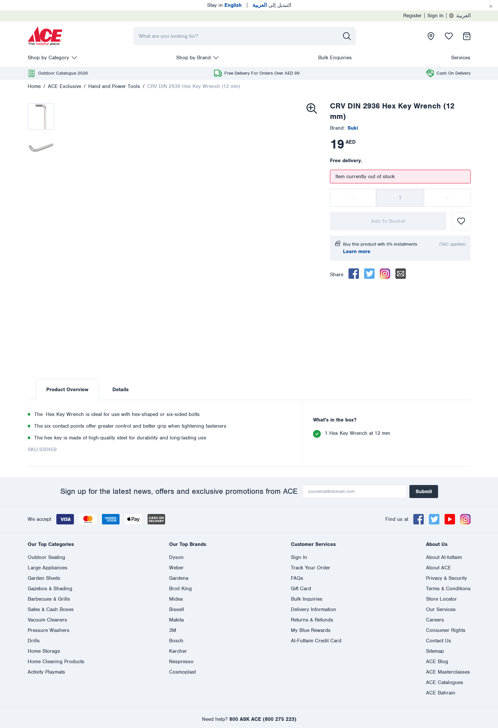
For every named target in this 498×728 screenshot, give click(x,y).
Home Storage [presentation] (44, 651)
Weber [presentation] (176, 567)
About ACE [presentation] (438, 567)
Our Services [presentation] (441, 609)
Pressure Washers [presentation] (48, 630)
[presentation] (45, 36)
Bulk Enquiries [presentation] (335, 57)
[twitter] (369, 273)
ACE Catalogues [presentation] (444, 682)
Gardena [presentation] (178, 578)
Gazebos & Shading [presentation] (50, 588)
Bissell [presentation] (176, 609)
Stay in (224, 5)
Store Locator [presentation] (441, 599)
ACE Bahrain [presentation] (440, 693)
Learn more (356, 251)
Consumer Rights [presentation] (445, 630)
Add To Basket (388, 221)
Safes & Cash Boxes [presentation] (51, 609)
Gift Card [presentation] (301, 588)
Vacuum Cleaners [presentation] (47, 620)
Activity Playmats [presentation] (46, 672)
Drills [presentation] (34, 640)
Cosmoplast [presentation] (182, 672)
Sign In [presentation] (435, 15)
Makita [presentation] (176, 620)
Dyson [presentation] (176, 557)
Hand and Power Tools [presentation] (114, 86)
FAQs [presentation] (297, 578)
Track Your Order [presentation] (310, 567)
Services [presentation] (460, 57)
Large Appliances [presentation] (47, 567)
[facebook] (354, 273)
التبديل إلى (271, 5)
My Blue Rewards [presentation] (311, 630)
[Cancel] (490, 6)
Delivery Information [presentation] (313, 609)
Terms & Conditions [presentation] (448, 588)
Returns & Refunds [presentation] (312, 620)
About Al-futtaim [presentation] (444, 557)
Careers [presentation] (435, 620)
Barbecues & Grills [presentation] (49, 599)
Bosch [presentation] (176, 640)
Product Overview (67, 389)
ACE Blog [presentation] (437, 661)
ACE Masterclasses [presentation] (448, 672)
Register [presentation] (412, 15)
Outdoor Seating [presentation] (46, 557)
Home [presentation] (34, 86)
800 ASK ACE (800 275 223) (262, 719)
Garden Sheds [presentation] (44, 578)
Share (336, 274)
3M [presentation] (172, 630)
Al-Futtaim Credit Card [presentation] (316, 640)
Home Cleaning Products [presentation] (56, 661)
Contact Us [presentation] (438, 640)
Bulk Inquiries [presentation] (306, 599)
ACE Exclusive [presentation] (64, 86)
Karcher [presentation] (178, 651)
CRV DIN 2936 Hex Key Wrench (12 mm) (193, 86)
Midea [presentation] (176, 599)
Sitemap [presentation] (435, 651)
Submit (424, 491)
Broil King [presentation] (180, 588)
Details (120, 389)
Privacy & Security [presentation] (446, 578)
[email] (400, 273)
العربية (460, 15)
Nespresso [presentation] (181, 661)
